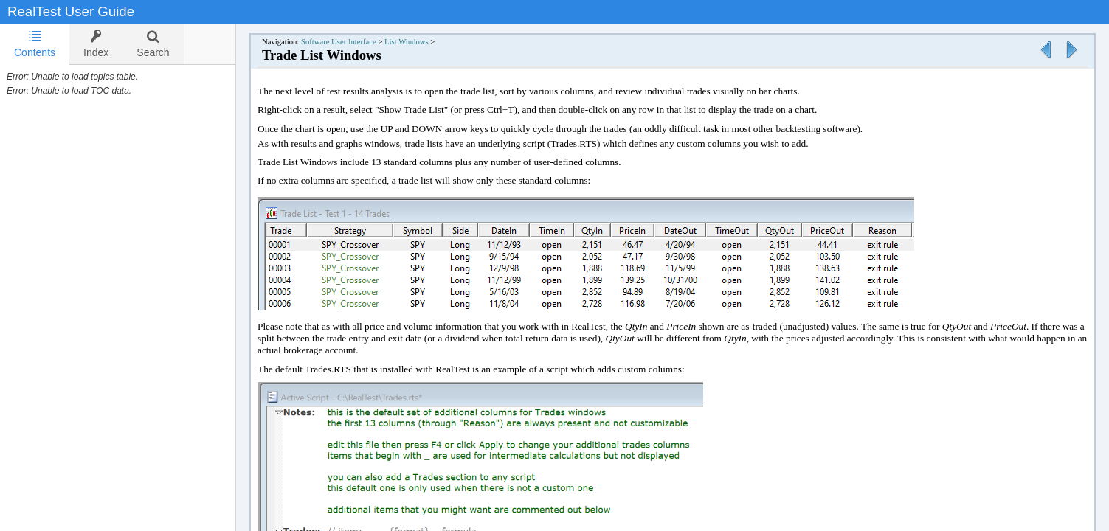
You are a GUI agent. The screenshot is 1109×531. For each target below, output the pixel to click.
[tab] (34, 44)
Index (95, 44)
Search (153, 44)
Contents (34, 44)
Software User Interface (338, 42)
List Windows (406, 42)
